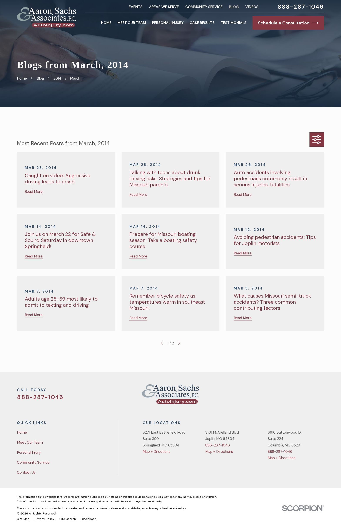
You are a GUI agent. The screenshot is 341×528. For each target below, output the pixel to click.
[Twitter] (286, 395)
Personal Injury (29, 452)
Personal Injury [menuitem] (168, 22)
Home (22, 432)
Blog (234, 6)
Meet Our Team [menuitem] (131, 22)
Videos (251, 6)
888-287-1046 (300, 7)
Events (135, 6)
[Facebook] (298, 395)
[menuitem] (23, 518)
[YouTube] (309, 395)
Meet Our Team (30, 442)
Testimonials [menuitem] (233, 22)
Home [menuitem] (106, 22)
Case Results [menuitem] (202, 22)
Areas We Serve (164, 6)
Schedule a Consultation (288, 23)
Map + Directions (156, 451)
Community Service (203, 6)
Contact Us (26, 472)
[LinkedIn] (321, 395)
